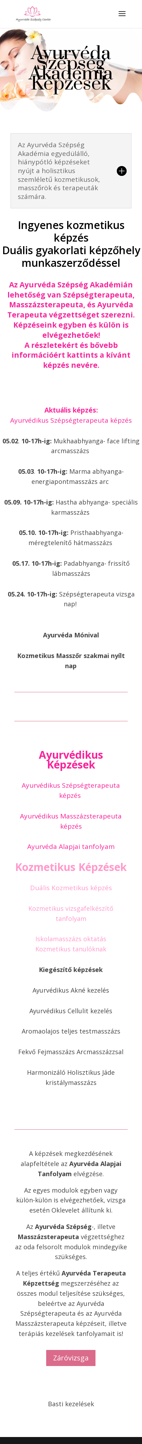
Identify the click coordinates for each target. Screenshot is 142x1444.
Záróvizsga (70, 1358)
